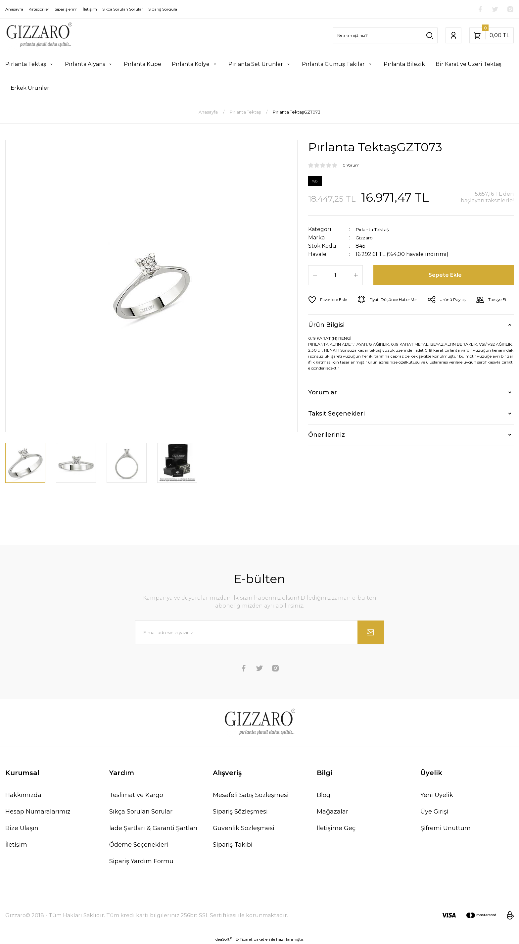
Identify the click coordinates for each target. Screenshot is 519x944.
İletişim (16, 844)
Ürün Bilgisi (326, 343)
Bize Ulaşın (21, 828)
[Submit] (370, 632)
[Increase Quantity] (355, 275)
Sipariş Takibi (233, 844)
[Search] (385, 35)
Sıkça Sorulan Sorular (140, 811)
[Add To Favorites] (330, 300)
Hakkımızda (23, 795)
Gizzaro (365, 237)
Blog (323, 795)
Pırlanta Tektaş (375, 229)
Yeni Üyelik (436, 795)
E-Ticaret (244, 939)
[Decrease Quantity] (315, 275)
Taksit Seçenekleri (336, 432)
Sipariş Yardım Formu (141, 861)
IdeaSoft (223, 939)
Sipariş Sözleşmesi (240, 811)
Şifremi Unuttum (445, 828)
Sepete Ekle (446, 275)
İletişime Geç (336, 828)
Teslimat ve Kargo (136, 795)
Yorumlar (322, 411)
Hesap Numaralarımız (38, 811)
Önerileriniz (326, 453)
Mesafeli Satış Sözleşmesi (251, 795)
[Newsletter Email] (259, 632)
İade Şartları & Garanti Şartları (153, 828)
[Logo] (38, 35)
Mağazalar (332, 811)
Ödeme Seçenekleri (138, 844)
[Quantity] (335, 275)
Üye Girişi (434, 811)
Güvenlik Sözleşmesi (243, 828)
